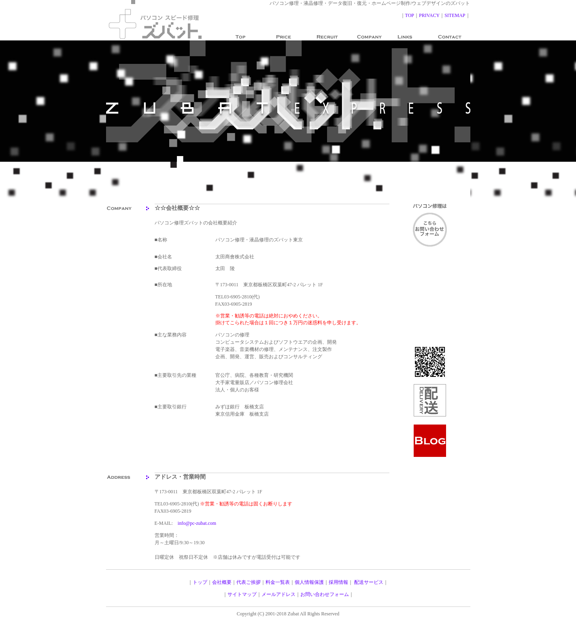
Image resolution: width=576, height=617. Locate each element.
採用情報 (338, 582)
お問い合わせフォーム (324, 594)
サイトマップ (242, 594)
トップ (200, 582)
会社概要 (222, 582)
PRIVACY (429, 15)
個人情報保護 (309, 582)
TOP (409, 15)
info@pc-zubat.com (197, 523)
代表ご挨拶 (248, 582)
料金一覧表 (278, 582)
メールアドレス (278, 594)
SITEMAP (454, 15)
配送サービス (368, 582)
